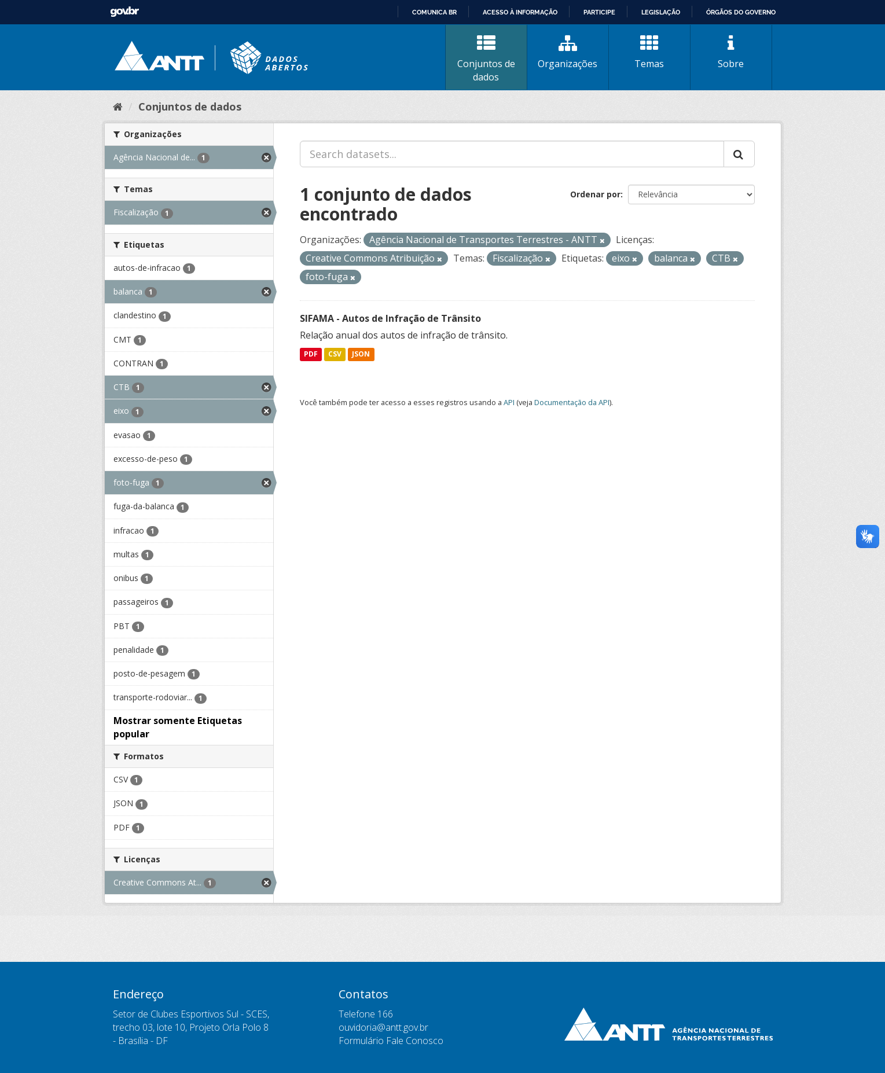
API (509, 402)
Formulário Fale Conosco (391, 1040)
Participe (599, 12)
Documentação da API (571, 402)
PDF (311, 354)
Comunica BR (434, 12)
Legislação (660, 12)
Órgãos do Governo (741, 12)
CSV (334, 354)
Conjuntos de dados (486, 58)
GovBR (124, 11)
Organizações (568, 52)
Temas (649, 52)
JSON (361, 354)
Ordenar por (595, 194)
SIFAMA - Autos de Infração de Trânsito (390, 318)
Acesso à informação (520, 12)
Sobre (731, 52)
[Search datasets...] (512, 154)
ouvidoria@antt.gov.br (383, 1027)
